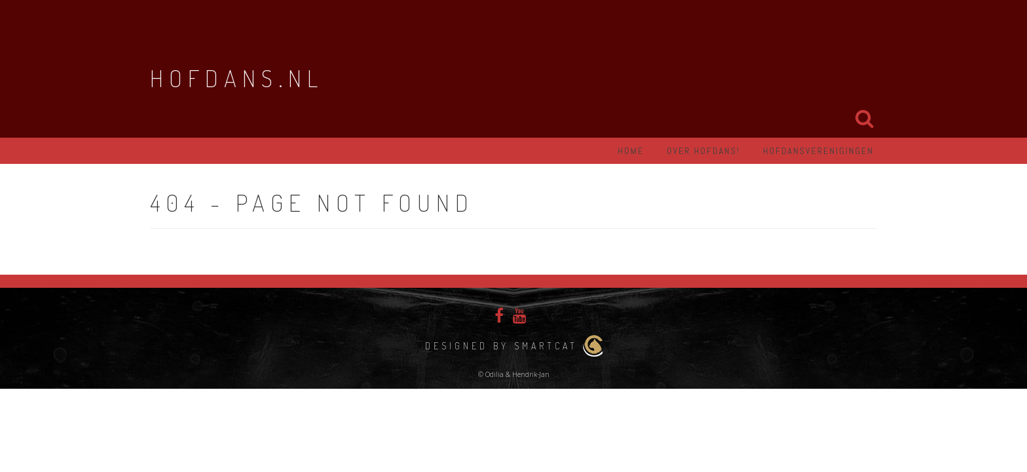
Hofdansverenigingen (818, 151)
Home (631, 151)
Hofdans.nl (237, 78)
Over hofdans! (703, 151)
